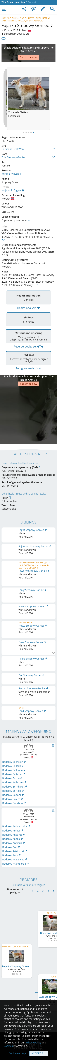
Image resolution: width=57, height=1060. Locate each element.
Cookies (8, 1046)
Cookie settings (17, 1053)
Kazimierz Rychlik (11, 164)
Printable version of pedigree (28, 827)
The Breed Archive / (14, 2)
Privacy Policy (33, 1042)
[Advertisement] (28, 48)
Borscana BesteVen (13, 140)
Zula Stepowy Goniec (13, 148)
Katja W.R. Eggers (13, 181)
